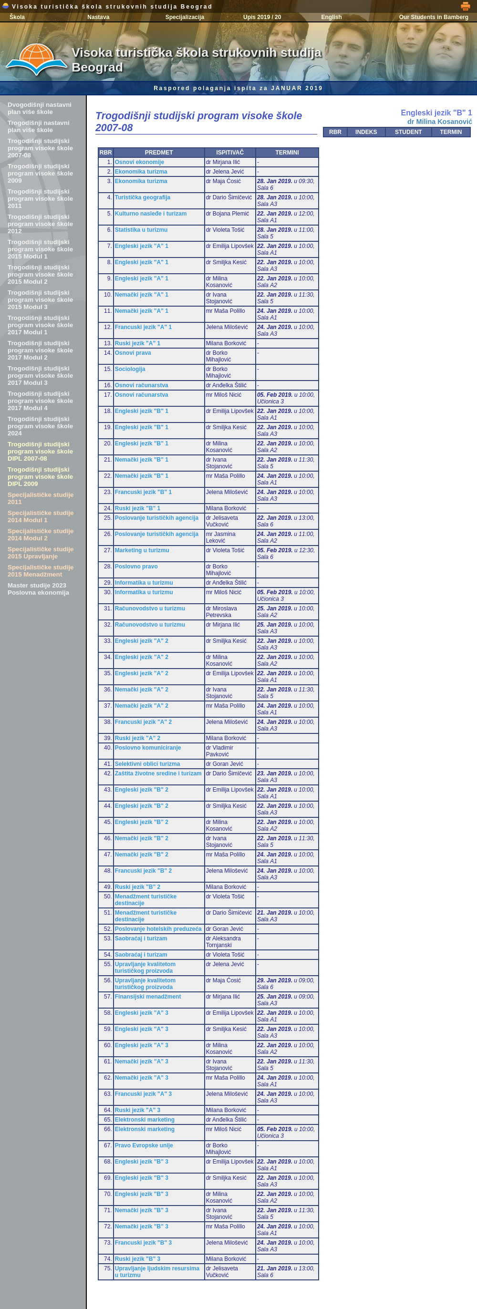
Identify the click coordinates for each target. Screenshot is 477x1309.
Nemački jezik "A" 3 (141, 1061)
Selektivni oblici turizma (147, 764)
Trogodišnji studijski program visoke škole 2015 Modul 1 (40, 249)
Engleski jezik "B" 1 (141, 411)
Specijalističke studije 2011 (41, 498)
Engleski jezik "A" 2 (141, 641)
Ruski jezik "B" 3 (137, 1259)
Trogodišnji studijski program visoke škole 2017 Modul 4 (40, 401)
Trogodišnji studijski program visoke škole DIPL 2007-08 (40, 451)
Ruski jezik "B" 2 (137, 887)
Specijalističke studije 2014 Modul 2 (41, 534)
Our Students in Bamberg (433, 17)
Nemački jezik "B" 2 (141, 838)
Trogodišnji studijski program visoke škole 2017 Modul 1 (40, 325)
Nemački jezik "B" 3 (141, 1210)
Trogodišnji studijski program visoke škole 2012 (40, 224)
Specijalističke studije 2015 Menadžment (41, 571)
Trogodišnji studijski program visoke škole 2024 (40, 426)
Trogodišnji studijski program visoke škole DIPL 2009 (40, 476)
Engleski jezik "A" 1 (141, 246)
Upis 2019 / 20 (262, 17)
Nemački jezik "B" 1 (141, 459)
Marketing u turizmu (142, 550)
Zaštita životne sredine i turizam (158, 773)
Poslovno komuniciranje (148, 747)
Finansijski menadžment (148, 996)
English (331, 17)
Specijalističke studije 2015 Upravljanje (41, 553)
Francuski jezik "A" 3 (143, 1094)
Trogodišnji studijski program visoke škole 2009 (40, 173)
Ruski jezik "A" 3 (137, 1110)
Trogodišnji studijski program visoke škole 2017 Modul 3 (40, 375)
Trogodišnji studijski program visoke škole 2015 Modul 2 (40, 274)
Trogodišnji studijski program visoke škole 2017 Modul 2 (40, 350)
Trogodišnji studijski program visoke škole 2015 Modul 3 (40, 299)
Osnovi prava (133, 353)
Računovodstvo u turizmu (150, 608)
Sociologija (130, 369)
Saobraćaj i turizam (141, 938)
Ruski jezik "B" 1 (137, 508)
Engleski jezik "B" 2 (141, 789)
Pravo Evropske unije (144, 1145)
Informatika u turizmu (144, 582)
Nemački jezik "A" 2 (141, 689)
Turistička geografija (142, 197)
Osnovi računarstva (141, 385)
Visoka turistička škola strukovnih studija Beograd (107, 6)
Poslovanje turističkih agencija (156, 518)
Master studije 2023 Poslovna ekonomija (38, 589)
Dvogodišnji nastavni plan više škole (40, 108)
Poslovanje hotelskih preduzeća (158, 929)
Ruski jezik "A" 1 (137, 343)
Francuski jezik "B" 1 (143, 492)
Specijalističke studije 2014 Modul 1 (41, 516)
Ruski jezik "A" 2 (137, 738)
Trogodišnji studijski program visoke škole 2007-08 (40, 148)
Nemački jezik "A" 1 (141, 294)
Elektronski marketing (145, 1119)
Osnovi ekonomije (139, 162)
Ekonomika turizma (141, 171)
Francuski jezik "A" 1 (143, 327)
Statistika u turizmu (141, 230)
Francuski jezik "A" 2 (143, 722)
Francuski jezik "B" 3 (143, 1242)
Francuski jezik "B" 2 (143, 870)
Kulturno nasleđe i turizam (151, 213)
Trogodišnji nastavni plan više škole (39, 126)
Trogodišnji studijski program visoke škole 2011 (40, 198)
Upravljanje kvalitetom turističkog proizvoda (145, 967)
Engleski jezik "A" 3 (141, 1013)
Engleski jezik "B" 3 (141, 1161)
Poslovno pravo (136, 566)
